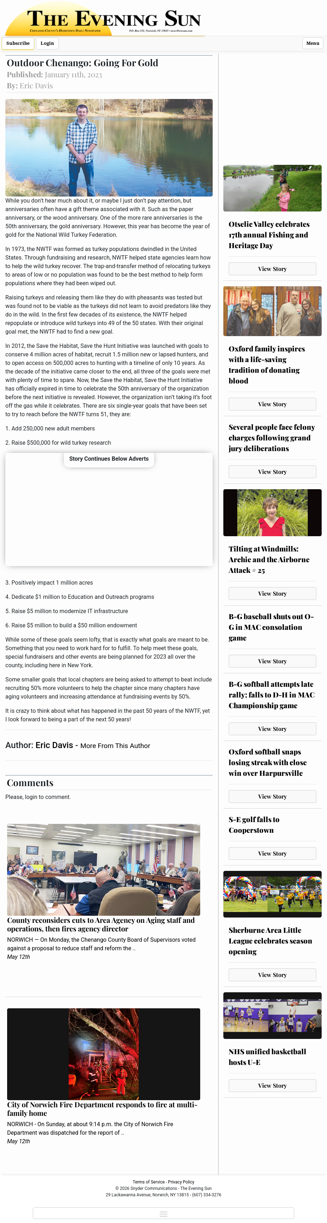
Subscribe (18, 43)
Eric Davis (55, 745)
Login (47, 43)
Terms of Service (149, 1182)
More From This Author (115, 746)
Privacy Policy (181, 1182)
